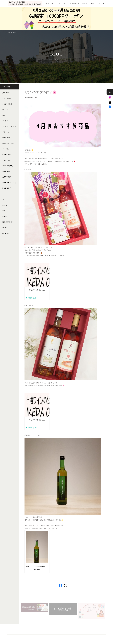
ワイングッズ (6, 160)
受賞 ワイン (6, 93)
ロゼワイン (5, 121)
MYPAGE (84, 3)
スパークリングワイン (9, 126)
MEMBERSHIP (74, 3)
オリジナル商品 (7, 104)
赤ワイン (5, 110)
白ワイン (5, 115)
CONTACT (93, 3)
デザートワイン (7, 132)
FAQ (60, 3)
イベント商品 (6, 98)
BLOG (65, 3)
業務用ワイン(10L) (8, 143)
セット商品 (5, 149)
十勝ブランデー (7, 138)
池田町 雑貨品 (6, 188)
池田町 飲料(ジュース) (9, 183)
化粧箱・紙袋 (6, 154)
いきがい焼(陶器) (7, 166)
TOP (47, 3)
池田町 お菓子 (6, 177)
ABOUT (53, 3)
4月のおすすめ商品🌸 (41, 92)
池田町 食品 (6, 171)
